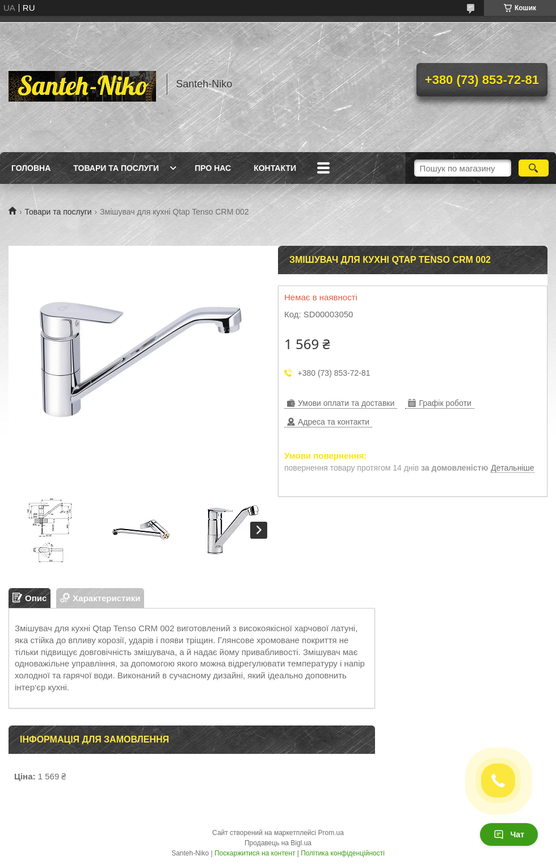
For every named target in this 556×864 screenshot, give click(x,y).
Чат (509, 834)
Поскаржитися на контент (254, 853)
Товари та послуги (116, 168)
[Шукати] (534, 168)
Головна (30, 168)
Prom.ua (331, 833)
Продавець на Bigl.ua (278, 843)
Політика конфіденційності (343, 853)
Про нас (213, 168)
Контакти (275, 168)
